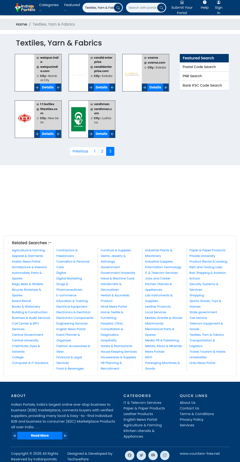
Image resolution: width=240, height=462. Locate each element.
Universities (198, 357)
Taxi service (198, 318)
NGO (148, 357)
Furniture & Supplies (116, 250)
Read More (40, 435)
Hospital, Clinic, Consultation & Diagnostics (112, 329)
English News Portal (70, 329)
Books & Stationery (26, 306)
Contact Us (189, 408)
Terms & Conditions (197, 413)
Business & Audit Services (31, 318)
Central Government (27, 334)
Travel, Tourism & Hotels (208, 351)
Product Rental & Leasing (208, 261)
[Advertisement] (120, 200)
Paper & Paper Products (207, 250)
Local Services (155, 312)
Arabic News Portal (26, 261)
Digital (61, 273)
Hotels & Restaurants (116, 346)
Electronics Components (74, 318)
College (18, 357)
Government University (118, 273)
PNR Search (192, 76)
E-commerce (66, 295)
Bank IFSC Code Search (202, 85)
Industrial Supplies (159, 261)
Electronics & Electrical (73, 312)
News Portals (154, 351)
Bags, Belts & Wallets (27, 284)
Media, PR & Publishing (162, 340)
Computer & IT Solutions (30, 363)
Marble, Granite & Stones (163, 318)
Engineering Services (72, 323)
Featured (72, 7)
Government (110, 267)
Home (21, 24)
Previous (80, 151)
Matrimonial (154, 323)
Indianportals (45, 459)
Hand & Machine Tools (118, 278)
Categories (49, 7)
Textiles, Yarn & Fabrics (207, 334)
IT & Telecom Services (161, 273)
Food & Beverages (70, 368)
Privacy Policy (191, 419)
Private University (202, 256)
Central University (25, 340)
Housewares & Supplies (118, 357)
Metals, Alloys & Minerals (163, 346)
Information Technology (163, 267)
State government (203, 312)
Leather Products (158, 306)
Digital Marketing (69, 278)
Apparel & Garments (27, 256)
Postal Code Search (199, 67)
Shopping (197, 295)
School (195, 278)
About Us (187, 402)
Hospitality (109, 340)
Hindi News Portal (114, 306)
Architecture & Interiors (29, 267)
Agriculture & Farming (28, 250)
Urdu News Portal (202, 363)
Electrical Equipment (71, 306)
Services (187, 425)
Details (48, 87)
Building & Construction (30, 312)
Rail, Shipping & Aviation (208, 273)
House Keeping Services (119, 351)
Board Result (21, 301)
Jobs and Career (157, 278)
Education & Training (72, 301)
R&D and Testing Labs (206, 267)
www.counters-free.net (200, 453)
